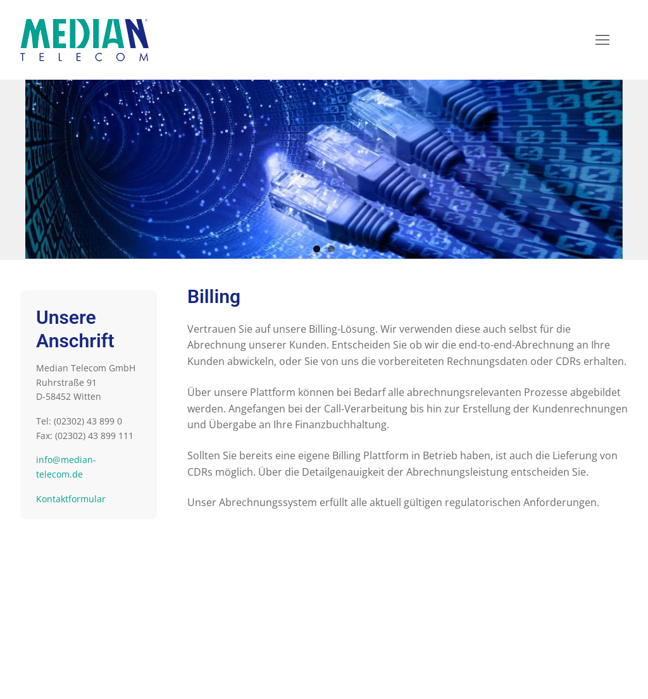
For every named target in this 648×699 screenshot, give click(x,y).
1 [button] (316, 248)
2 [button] (331, 248)
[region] (324, 169)
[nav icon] (602, 40)
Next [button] (606, 166)
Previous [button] (41, 166)
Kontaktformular (71, 499)
